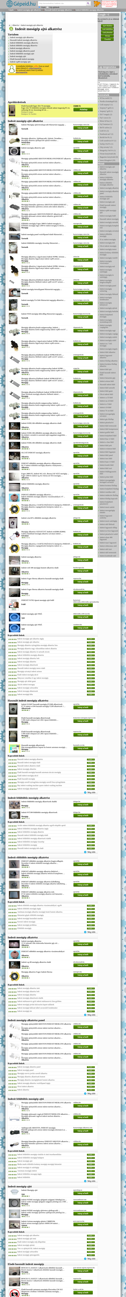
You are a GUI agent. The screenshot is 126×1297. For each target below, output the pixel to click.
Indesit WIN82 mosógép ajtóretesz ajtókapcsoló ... (40, 1210)
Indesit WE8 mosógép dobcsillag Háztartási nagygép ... (42, 314)
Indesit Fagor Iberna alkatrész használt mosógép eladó (42, 579)
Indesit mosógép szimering (106, 290)
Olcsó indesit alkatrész (25, 1086)
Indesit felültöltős (23, 1177)
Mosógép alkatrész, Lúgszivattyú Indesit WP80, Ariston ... (43, 257)
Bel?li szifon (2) (106, 128)
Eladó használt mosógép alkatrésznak (35, 718)
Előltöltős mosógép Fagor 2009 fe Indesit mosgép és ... (42, 224)
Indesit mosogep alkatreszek (27, 691)
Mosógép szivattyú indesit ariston (29, 671)
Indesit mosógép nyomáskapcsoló (106, 321)
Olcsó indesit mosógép (108, 246)
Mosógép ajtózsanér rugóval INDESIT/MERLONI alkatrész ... (45, 1114)
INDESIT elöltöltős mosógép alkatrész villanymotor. (41, 463)
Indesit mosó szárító (107, 507)
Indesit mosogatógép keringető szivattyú (107, 481)
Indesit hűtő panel (106, 455)
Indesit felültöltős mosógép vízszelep (30, 842)
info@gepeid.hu (21, 72)
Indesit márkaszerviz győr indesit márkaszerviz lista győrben (39, 1001)
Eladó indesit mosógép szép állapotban (31, 1242)
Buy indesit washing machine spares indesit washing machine (39, 785)
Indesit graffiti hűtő (107, 432)
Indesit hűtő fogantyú (107, 452)
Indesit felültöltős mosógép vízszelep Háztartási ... (40, 243)
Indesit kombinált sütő (108, 556)
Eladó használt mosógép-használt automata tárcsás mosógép (39, 772)
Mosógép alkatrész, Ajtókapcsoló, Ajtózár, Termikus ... (42, 138)
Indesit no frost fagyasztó (109, 531)
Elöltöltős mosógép (24, 928)
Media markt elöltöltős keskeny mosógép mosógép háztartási (39, 1164)
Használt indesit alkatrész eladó (28, 766)
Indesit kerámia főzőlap (108, 485)
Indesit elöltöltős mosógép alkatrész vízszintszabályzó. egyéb (39, 905)
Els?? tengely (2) (106, 114)
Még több (91, 792)
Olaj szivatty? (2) (106, 147)
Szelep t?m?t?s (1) (106, 144)
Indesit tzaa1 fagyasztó (108, 543)
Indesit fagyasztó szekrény (106, 517)
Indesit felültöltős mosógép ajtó (22, 54)
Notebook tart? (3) (106, 134)
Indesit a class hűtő (107, 442)
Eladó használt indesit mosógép (22, 59)
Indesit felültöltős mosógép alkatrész (90, 10)
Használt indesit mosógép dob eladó (30, 848)
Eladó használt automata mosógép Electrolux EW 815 (42, 1289)
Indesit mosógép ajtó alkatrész (29, 10)
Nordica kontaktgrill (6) (108, 101)
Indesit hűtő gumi (106, 391)
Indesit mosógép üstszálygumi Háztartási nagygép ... (41, 289)
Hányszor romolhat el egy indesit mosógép (32, 678)
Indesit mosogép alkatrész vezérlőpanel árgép (33, 1083)
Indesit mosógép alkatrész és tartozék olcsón (33, 652)
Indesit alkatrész (23, 1090)
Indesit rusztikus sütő (107, 492)
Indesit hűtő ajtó (106, 369)
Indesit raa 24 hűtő (106, 401)
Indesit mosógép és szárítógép (28, 1167)
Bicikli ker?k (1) (106, 137)
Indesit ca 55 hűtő (106, 398)
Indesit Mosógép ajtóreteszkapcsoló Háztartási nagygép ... (43, 125)
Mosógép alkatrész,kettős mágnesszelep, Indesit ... (40, 327)
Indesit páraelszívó (106, 422)
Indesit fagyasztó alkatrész (106, 356)
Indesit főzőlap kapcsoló (109, 499)
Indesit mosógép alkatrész (20, 48)
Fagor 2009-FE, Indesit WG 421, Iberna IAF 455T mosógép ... (45, 474)
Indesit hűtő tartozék (107, 388)
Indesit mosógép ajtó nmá (26, 1239)
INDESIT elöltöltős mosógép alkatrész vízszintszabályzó (43, 951)
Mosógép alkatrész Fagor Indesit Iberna (36, 972)
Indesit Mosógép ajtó (29, 1190)
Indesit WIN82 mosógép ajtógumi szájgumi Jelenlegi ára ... (44, 1200)
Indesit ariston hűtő (107, 381)
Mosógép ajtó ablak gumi (26, 681)
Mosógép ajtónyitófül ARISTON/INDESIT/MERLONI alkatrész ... (46, 1025)
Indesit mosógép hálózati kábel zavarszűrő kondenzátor (37, 1008)
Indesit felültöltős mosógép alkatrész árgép (32, 829)
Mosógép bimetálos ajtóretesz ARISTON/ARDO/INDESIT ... (44, 205)
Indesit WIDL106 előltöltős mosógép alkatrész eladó (41, 423)
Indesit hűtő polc (106, 445)
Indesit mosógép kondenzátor (106, 298)
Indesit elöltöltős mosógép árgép (29, 909)
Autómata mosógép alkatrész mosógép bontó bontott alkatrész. (40, 912)
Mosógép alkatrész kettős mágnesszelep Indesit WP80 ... (42, 368)
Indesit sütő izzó (106, 549)
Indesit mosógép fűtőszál (109, 294)
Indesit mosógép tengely (109, 349)
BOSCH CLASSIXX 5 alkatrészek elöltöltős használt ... (42, 1268)
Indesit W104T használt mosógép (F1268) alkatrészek (41, 704)
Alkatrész (15, 25)
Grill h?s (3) (104, 131)
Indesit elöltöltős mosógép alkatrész (23, 45)
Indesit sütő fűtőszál (107, 524)
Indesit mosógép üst (24, 1011)
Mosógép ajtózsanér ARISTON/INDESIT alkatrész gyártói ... (44, 214)
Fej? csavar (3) (105, 118)
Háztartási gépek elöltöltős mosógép (30, 915)
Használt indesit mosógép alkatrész (58, 10)
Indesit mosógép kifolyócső (106, 304)
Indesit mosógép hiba (25, 694)
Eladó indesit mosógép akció (27, 675)
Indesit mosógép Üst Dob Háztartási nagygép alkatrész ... (43, 300)
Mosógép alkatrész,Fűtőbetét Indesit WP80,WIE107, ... (42, 280)
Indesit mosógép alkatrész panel (22, 51)
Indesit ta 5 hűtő (106, 404)
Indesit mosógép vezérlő (109, 258)
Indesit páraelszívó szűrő (109, 534)
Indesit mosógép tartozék (109, 222)
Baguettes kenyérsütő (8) (109, 157)
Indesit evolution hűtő (108, 449)
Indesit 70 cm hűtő (106, 411)
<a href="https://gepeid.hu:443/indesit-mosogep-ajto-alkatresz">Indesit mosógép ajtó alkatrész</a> (109, 87)
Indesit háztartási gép (107, 378)
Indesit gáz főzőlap (107, 419)
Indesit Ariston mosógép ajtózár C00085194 (38, 1221)
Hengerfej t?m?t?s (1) (108, 150)
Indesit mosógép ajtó (18, 56)
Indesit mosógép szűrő (108, 340)
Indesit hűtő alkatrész (107, 352)
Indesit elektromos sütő (108, 546)
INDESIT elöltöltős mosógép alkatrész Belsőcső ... (40, 871)
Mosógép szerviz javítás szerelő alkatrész (32, 1073)
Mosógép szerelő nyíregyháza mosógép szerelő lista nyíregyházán (41, 782)
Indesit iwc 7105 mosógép (106, 345)
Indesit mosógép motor (108, 249)
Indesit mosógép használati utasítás (30, 918)
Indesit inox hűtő (106, 458)
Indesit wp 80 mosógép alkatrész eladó (36, 962)
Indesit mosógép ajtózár (26, 1245)
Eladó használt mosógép (26, 779)
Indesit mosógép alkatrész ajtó (33, 148)
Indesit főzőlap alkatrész (109, 361)
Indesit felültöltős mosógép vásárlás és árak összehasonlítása (39, 1154)
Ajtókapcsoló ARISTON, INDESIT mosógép (38, 1128)
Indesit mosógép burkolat (109, 311)
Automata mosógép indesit (27, 1171)
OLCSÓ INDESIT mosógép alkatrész (35, 453)
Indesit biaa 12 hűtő (107, 439)
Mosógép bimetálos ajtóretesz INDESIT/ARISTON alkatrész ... (45, 1141)
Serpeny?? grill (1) (106, 108)
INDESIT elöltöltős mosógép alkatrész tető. (38, 892)
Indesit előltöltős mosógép (106, 235)
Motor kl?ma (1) (106, 121)
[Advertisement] (49, 18)
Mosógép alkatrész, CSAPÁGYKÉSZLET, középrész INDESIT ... (46, 505)
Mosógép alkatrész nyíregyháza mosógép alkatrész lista (37, 645)
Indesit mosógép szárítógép (106, 271)
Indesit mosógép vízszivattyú (106, 262)
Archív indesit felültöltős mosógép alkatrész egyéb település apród (41, 825)
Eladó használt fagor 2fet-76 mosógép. (36, 106)
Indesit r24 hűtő (105, 407)
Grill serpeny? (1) (106, 105)
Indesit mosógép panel (25, 1070)
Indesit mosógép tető (107, 266)
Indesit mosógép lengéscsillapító (106, 281)
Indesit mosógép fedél (108, 216)
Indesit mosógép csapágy (109, 334)
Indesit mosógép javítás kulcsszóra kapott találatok (35, 1005)
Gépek (11, 10)
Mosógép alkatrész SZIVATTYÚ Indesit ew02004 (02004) (43, 532)
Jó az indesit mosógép (108, 239)
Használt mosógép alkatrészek (33, 745)
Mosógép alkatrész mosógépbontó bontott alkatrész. (36, 1080)
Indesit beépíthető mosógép (106, 316)
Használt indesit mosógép (109, 219)
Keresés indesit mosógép (26, 922)
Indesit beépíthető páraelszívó (106, 503)
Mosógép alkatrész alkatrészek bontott (31, 1077)
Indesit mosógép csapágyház (106, 326)
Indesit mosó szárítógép (108, 521)
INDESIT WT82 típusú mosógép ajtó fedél (37, 600)
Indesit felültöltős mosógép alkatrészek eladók (39, 802)
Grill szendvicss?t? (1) (108, 141)
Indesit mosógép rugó (108, 331)
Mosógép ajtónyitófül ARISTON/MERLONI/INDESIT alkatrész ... (46, 160)
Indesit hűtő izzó (106, 468)
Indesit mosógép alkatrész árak (28, 988)
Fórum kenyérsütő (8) (108, 154)
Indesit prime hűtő (106, 477)
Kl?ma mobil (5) (106, 98)
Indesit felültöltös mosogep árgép (29, 1174)
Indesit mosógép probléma (27, 925)
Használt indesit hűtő (107, 384)
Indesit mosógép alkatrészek (27, 665)
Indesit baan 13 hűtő (107, 462)
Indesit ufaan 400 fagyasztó (106, 538)
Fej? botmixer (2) (106, 124)
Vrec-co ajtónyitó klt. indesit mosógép (31, 1248)
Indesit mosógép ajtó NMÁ (31, 614)
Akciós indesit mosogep (26, 685)
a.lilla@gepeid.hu (35, 68)
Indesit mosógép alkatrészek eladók (30, 998)
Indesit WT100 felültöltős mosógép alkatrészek (39, 812)
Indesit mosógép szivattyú (109, 231)
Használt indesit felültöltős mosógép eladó (32, 835)
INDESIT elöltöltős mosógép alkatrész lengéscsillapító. (42, 861)
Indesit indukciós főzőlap (109, 495)
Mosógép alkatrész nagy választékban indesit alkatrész (37, 649)
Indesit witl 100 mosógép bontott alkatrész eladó (40, 568)
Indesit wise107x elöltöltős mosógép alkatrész (38, 518)
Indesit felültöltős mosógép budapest (30, 1158)
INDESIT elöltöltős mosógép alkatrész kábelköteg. (40, 882)
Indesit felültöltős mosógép (27, 845)
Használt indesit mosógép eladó (28, 762)
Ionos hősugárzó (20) (107, 160)
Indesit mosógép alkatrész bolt (28, 658)
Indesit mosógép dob (107, 243)
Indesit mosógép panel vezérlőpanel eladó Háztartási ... (42, 234)
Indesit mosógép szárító (108, 337)
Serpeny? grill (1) (106, 111)
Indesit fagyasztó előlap (108, 528)
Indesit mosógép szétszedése (27, 688)
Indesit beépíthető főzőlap (109, 489)
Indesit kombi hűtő (107, 465)
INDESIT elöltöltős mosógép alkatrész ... (37, 495)
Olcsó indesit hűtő (106, 394)
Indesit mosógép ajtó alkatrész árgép (30, 639)
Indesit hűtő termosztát (108, 426)
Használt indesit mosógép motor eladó (31, 668)
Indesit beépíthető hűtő (108, 436)
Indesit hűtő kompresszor (109, 429)
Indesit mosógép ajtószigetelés (28, 1255)
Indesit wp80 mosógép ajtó (20, 62)
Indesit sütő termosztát (108, 552)
